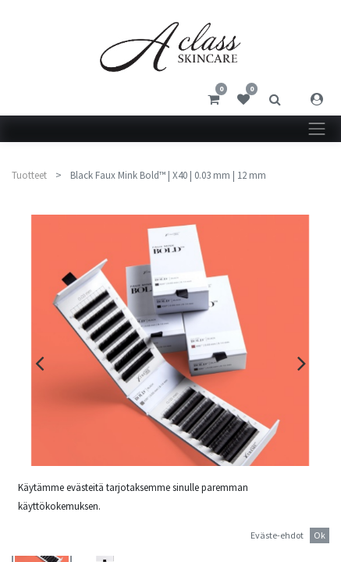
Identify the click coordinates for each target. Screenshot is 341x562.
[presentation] (39, 362)
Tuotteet (29, 175)
